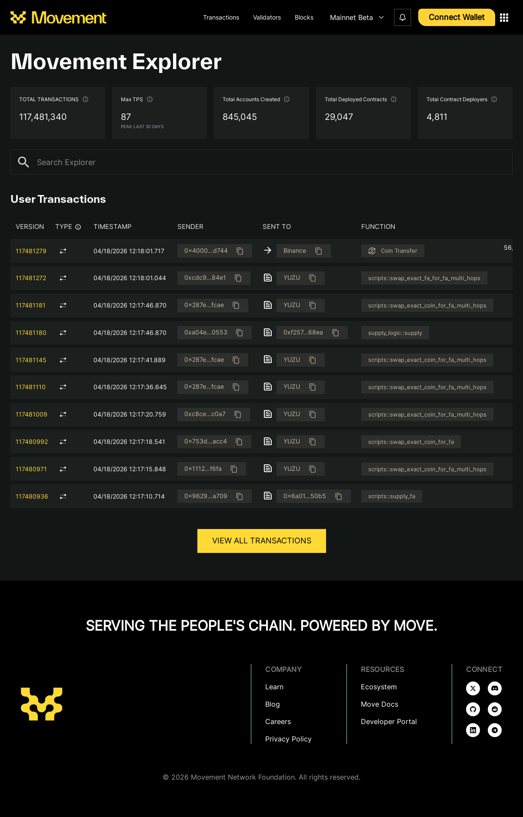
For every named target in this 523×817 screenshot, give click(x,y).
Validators (267, 17)
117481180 (31, 332)
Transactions (221, 17)
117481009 (31, 414)
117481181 (31, 305)
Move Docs (379, 704)
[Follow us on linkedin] (473, 730)
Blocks (304, 17)
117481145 (31, 360)
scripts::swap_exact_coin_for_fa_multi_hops (427, 305)
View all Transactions (261, 540)
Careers (278, 721)
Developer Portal (389, 721)
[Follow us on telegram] (495, 730)
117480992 (32, 441)
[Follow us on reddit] (495, 709)
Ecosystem (379, 686)
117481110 (31, 386)
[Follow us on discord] (495, 688)
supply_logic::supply (395, 332)
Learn (274, 686)
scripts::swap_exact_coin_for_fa (411, 441)
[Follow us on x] (473, 688)
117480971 (31, 469)
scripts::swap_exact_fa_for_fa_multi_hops (424, 278)
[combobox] (355, 17)
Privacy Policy (288, 738)
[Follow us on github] (473, 709)
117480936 (32, 496)
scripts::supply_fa (391, 496)
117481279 (31, 251)
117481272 (31, 277)
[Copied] (239, 251)
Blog (272, 704)
